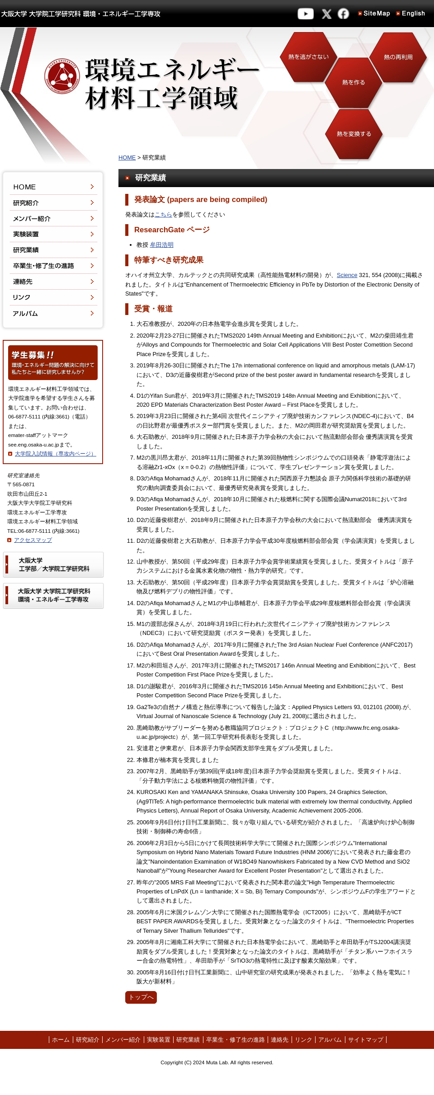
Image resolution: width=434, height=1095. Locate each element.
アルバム (53, 318)
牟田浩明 (162, 244)
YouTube (305, 13)
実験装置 (53, 234)
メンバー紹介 (53, 218)
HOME (53, 182)
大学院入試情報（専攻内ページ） (55, 453)
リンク (53, 297)
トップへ (141, 997)
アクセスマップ (33, 540)
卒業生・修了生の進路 (53, 266)
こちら (163, 214)
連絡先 (53, 282)
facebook (344, 13)
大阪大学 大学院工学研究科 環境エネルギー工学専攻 (80, 13)
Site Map (374, 13)
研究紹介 (53, 203)
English (410, 13)
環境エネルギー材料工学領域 (217, 97)
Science (347, 275)
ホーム (61, 1039)
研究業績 (53, 250)
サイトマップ (365, 1039)
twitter (328, 13)
